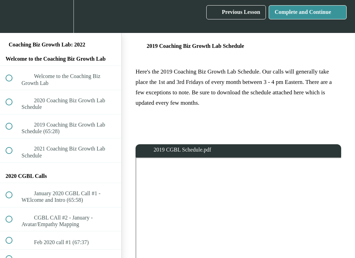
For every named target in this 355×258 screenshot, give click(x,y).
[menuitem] (60, 16)
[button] (13, 16)
